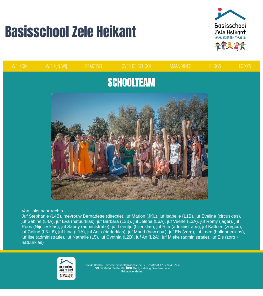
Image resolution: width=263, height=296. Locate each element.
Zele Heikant (104, 31)
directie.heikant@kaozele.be (124, 265)
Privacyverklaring (132, 271)
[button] (56, 66)
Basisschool (38, 31)
